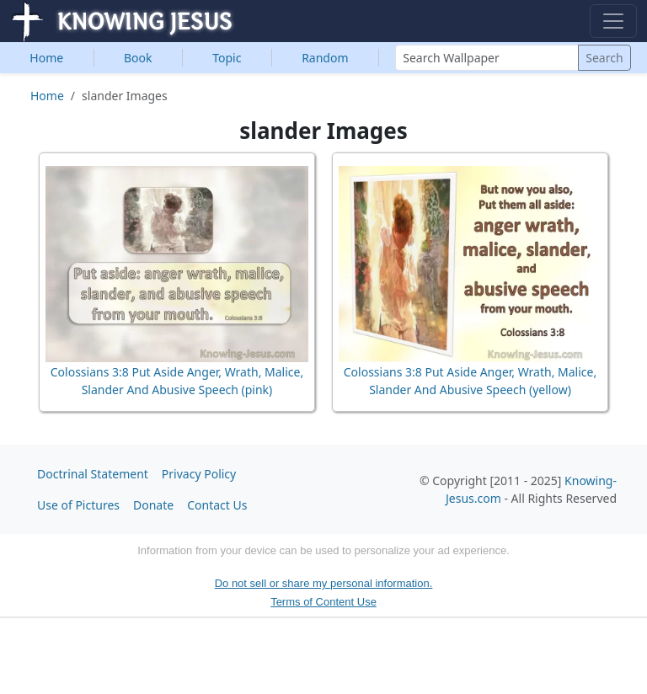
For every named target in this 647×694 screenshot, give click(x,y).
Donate (153, 505)
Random (325, 58)
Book (138, 58)
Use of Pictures (78, 505)
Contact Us (217, 505)
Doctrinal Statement (92, 474)
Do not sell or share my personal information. (324, 583)
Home (46, 58)
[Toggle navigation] (613, 21)
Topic (226, 58)
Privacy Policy (199, 474)
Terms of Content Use (323, 601)
